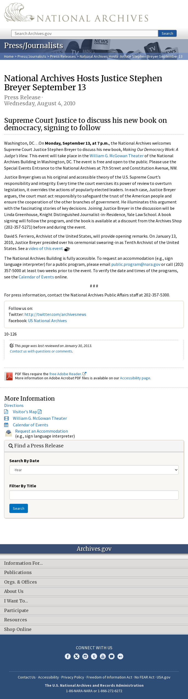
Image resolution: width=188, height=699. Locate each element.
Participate (16, 610)
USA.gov (163, 677)
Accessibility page (135, 377)
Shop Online (18, 629)
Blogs (111, 656)
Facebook (67, 656)
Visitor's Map (25, 411)
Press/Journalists (32, 56)
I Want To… (16, 601)
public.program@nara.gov (135, 264)
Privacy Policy (72, 677)
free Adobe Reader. (67, 373)
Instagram (85, 656)
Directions (14, 405)
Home (9, 56)
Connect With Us (94, 647)
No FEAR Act (144, 677)
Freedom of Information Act (109, 677)
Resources (15, 620)
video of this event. (46, 248)
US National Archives (47, 320)
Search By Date (24, 460)
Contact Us (27, 677)
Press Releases (63, 56)
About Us (14, 591)
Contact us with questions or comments (41, 351)
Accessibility (48, 677)
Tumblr (94, 656)
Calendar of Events (36, 276)
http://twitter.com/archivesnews (55, 314)
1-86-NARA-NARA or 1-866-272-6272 (94, 690)
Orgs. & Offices (20, 582)
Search (167, 33)
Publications (18, 572)
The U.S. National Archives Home (76, 14)
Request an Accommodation (41, 431)
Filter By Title (22, 485)
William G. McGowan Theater (117, 155)
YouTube (102, 656)
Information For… (23, 563)
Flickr (120, 656)
